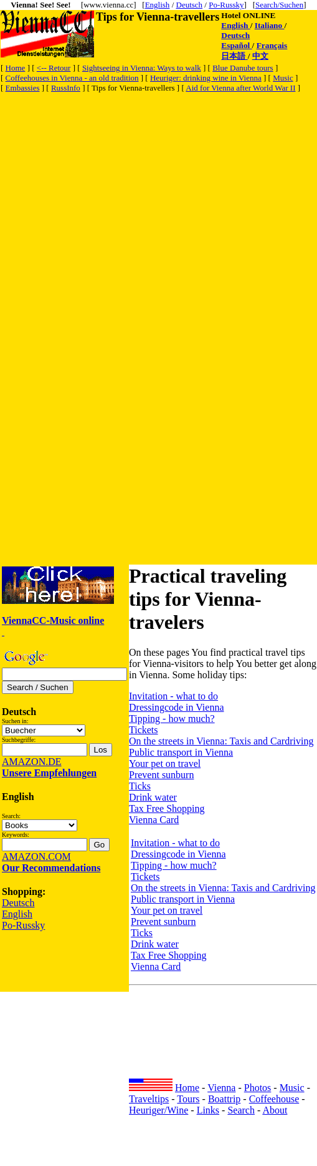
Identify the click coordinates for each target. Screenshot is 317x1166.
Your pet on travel (165, 763)
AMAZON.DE (32, 761)
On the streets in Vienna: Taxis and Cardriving (221, 741)
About (274, 1110)
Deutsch (189, 4)
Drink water (153, 797)
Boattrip (224, 1099)
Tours (188, 1099)
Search (241, 1110)
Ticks (140, 786)
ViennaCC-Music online (53, 620)
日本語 (234, 56)
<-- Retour (54, 67)
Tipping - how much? (172, 718)
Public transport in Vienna (181, 752)
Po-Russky (226, 4)
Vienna (221, 1087)
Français (272, 45)
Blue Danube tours (242, 67)
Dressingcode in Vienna (176, 707)
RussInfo (65, 87)
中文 (260, 56)
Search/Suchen (279, 4)
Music (283, 77)
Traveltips (149, 1099)
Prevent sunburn (161, 774)
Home (16, 67)
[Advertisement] (117, 211)
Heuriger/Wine (158, 1110)
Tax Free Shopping (167, 808)
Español (236, 45)
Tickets (143, 729)
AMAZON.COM (36, 856)
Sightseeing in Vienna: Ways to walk (141, 67)
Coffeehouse (274, 1099)
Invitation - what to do (173, 696)
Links (208, 1110)
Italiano (270, 25)
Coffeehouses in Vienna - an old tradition (72, 77)
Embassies (23, 87)
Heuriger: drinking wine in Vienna (206, 77)
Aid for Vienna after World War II (240, 87)
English (157, 4)
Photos (258, 1087)
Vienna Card (154, 819)
